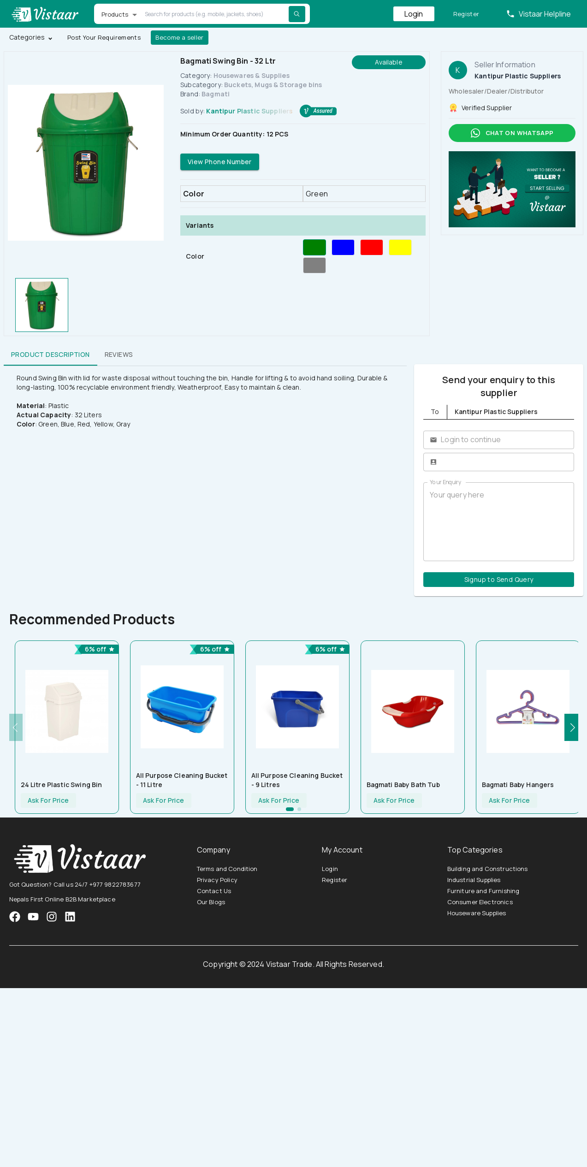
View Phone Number (219, 162)
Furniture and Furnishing (483, 891)
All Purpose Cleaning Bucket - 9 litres (297, 780)
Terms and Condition (227, 869)
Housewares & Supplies (251, 75)
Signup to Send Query (498, 579)
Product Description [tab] (50, 355)
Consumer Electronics (480, 902)
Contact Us (214, 891)
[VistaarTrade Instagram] (33, 916)
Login (413, 14)
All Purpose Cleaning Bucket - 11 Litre (182, 780)
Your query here (499, 521)
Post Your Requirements (104, 37)
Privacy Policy (217, 880)
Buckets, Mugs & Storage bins (273, 84)
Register (466, 14)
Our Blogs (211, 902)
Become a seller (179, 37)
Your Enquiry (445, 482)
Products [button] (115, 14)
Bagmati (216, 93)
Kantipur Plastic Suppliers (249, 111)
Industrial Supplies (474, 880)
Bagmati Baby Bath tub (403, 784)
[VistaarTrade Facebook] (14, 916)
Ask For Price (48, 800)
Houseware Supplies (476, 913)
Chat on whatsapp (512, 133)
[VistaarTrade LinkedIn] (70, 916)
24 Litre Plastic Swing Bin (61, 784)
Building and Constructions (487, 869)
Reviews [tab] (119, 355)
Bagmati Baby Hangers (518, 784)
